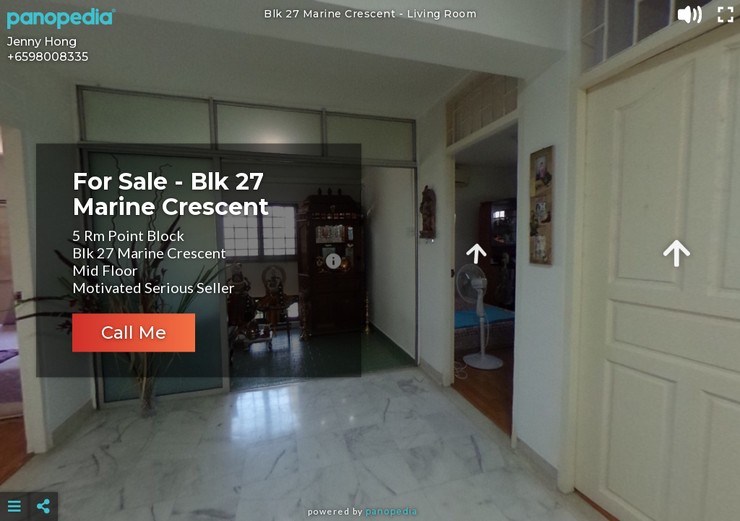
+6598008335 (47, 57)
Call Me (133, 333)
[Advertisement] (370, 470)
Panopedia (392, 511)
